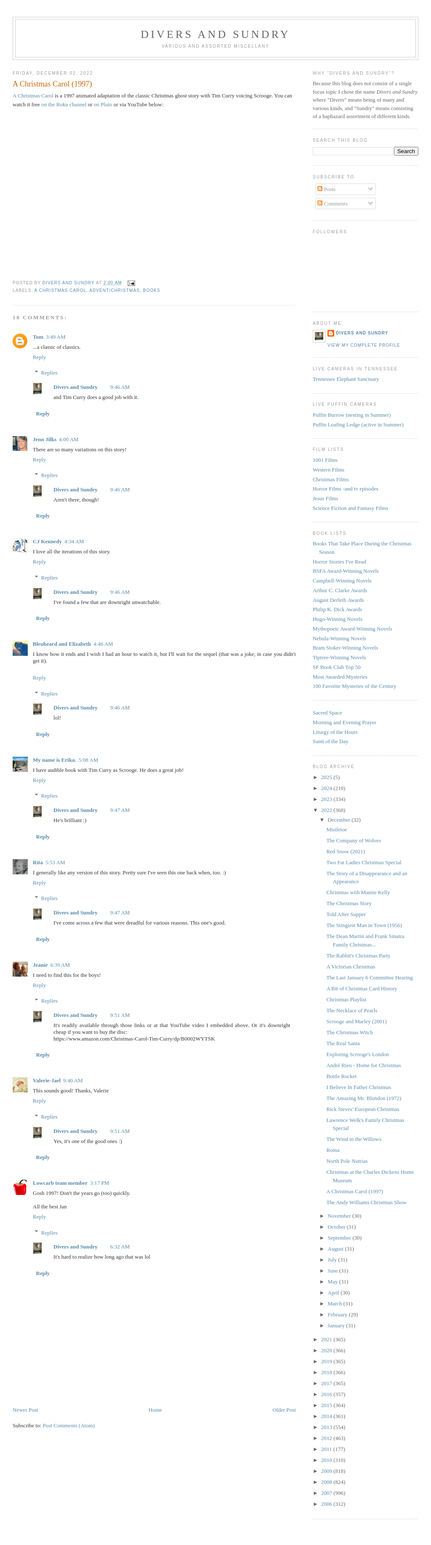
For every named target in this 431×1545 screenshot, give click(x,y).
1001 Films (325, 460)
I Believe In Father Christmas (358, 1087)
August (336, 1249)
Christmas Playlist (346, 999)
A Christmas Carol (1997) (354, 1191)
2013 (327, 1427)
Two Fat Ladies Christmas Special (363, 862)
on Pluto (103, 104)
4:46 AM (103, 644)
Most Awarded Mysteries (340, 677)
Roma (332, 1150)
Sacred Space (327, 712)
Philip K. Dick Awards (337, 609)
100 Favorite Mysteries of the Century (354, 686)
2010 (327, 1460)
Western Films (328, 469)
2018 (327, 1372)
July (333, 1259)
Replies (49, 372)
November (340, 1216)
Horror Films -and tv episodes (345, 488)
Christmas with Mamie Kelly (358, 892)
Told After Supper (346, 914)
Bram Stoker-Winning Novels (345, 647)
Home (155, 1410)
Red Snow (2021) (345, 851)
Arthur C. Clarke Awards (340, 590)
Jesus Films (325, 498)
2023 (327, 799)
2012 (327, 1438)
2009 (327, 1471)
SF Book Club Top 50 (337, 667)
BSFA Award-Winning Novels (346, 571)
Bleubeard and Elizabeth (62, 644)
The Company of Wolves (353, 840)
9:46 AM (120, 387)
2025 (327, 777)
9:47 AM (120, 810)
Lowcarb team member (60, 1183)
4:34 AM (74, 541)
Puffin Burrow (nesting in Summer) (352, 415)
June (333, 1270)
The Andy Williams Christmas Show (366, 1202)
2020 (327, 1350)
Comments (332, 203)
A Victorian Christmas (350, 966)
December (340, 820)
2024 (327, 788)
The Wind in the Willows (353, 1139)
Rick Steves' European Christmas (362, 1109)
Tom (38, 337)
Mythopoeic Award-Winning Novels (352, 629)
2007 (327, 1493)
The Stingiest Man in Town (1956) (364, 925)
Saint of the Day (331, 741)
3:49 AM (56, 337)
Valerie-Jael (47, 1080)
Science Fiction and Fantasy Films (350, 508)
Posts (326, 189)
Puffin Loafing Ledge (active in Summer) (358, 424)
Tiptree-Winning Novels (339, 657)
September (340, 1238)
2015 (327, 1405)
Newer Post (25, 1410)
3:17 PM (99, 1183)
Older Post (284, 1410)
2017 (327, 1383)
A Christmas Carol (33, 95)
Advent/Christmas (114, 290)
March (335, 1303)
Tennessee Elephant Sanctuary (346, 379)
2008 (327, 1482)
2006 (327, 1504)
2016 (327, 1394)
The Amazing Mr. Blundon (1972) (363, 1098)
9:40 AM (73, 1080)
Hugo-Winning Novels (337, 619)
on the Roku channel (63, 104)
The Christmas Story (349, 903)
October (337, 1227)
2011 (327, 1449)
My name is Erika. (54, 760)
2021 (327, 1339)
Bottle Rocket (341, 1076)
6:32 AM (120, 1246)
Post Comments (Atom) (69, 1425)
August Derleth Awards (338, 600)
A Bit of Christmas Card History (361, 988)
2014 (327, 1416)
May (333, 1281)
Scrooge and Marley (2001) (356, 1021)
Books (151, 290)
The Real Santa (342, 1043)
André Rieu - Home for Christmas (363, 1065)
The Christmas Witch (349, 1032)
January (337, 1325)
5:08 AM (88, 760)
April (334, 1292)
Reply (39, 357)
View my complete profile (363, 345)
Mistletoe (336, 829)
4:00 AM (69, 439)
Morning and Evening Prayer (344, 722)
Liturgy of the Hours (335, 732)
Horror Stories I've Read (339, 561)
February (338, 1314)
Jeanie (40, 965)
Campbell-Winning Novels (342, 580)
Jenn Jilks (44, 439)
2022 (327, 810)
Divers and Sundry (215, 34)
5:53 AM (55, 862)
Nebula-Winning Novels (339, 638)
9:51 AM (120, 1015)
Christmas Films (331, 479)
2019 (327, 1361)
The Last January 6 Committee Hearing (369, 977)
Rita (38, 862)
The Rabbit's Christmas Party (358, 955)
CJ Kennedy (47, 541)
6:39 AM (60, 965)
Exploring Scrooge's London (357, 1054)
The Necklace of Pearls (351, 1010)
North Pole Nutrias (346, 1161)
